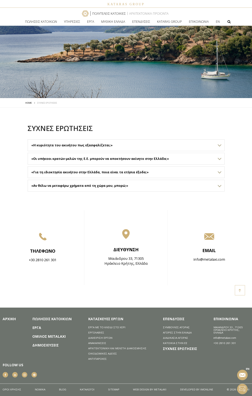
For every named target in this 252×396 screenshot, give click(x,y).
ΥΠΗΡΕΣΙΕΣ (72, 21)
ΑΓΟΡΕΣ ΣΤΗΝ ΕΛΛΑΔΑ (177, 332)
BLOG (62, 389)
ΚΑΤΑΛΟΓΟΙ (87, 389)
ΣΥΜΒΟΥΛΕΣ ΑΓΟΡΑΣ (176, 327)
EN (218, 21)
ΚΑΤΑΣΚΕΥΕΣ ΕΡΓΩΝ (105, 319)
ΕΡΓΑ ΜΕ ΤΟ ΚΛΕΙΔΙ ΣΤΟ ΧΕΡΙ (106, 327)
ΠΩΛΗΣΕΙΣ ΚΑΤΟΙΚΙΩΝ (41, 21)
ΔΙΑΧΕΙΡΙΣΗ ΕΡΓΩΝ (100, 337)
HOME (28, 103)
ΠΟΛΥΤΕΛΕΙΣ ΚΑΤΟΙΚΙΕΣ (109, 13)
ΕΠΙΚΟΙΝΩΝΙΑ (199, 21)
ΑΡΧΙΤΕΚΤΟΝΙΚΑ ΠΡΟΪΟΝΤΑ (149, 13)
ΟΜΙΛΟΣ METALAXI (49, 336)
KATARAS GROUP (169, 21)
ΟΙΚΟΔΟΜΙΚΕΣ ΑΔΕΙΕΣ (102, 353)
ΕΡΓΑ (90, 21)
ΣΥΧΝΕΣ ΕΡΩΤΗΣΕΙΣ (47, 103)
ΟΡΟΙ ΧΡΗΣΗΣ (12, 389)
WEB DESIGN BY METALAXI (149, 389)
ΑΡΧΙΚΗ (9, 319)
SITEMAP (113, 389)
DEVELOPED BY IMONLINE (196, 389)
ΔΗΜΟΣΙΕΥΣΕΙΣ (45, 345)
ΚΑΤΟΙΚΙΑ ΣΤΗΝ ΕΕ (175, 343)
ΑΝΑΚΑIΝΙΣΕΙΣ (97, 343)
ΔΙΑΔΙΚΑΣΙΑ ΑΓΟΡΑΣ (175, 337)
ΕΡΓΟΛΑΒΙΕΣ (96, 332)
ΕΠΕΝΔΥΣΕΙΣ (141, 21)
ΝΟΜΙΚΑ (40, 389)
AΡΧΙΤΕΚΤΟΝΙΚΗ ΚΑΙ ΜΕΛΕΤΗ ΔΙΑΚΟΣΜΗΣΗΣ (117, 348)
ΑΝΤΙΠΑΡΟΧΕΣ (97, 358)
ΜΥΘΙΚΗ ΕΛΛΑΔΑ (113, 21)
